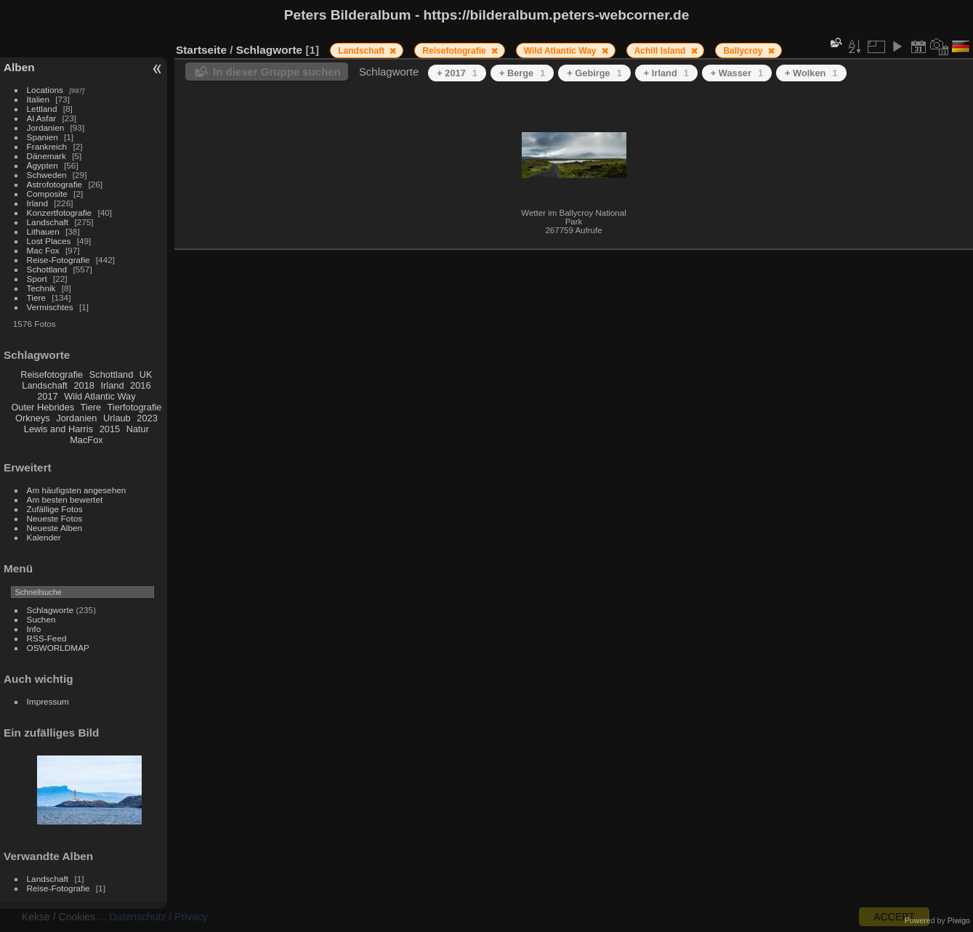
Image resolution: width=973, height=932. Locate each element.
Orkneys (32, 418)
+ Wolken (811, 73)
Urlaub (117, 418)
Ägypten (42, 165)
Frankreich (47, 146)
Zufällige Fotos (55, 509)
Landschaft (48, 222)
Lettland (42, 108)
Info (34, 628)
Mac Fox (43, 250)
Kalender (44, 537)
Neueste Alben (55, 527)
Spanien (42, 137)
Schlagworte (50, 610)
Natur (137, 429)
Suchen (41, 619)
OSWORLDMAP (58, 647)
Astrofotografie (55, 184)
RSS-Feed (47, 638)
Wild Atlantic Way (99, 396)
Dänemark (46, 156)
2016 (140, 385)
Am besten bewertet (65, 499)
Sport (37, 278)
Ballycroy (743, 51)
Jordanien (46, 127)
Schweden (47, 174)
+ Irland (666, 73)
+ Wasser (737, 73)
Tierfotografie (135, 407)
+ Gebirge (594, 73)
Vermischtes (50, 307)
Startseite (201, 50)
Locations (45, 89)
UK (146, 374)
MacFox (86, 439)
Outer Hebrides (42, 407)
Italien (38, 99)
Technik (41, 288)
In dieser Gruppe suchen (277, 71)
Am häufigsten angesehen (76, 490)
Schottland (47, 269)
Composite (47, 193)
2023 (147, 418)
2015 (110, 429)
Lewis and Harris (58, 429)
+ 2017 (457, 73)
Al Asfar (42, 118)
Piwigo (959, 920)
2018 (83, 385)
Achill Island (661, 51)
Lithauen (43, 231)
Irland (37, 203)
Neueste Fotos (55, 518)
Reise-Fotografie (58, 259)
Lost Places (49, 241)
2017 (47, 396)
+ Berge (522, 73)
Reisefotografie (51, 374)
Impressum (48, 701)
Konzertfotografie (59, 212)
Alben (19, 67)
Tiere (36, 297)
